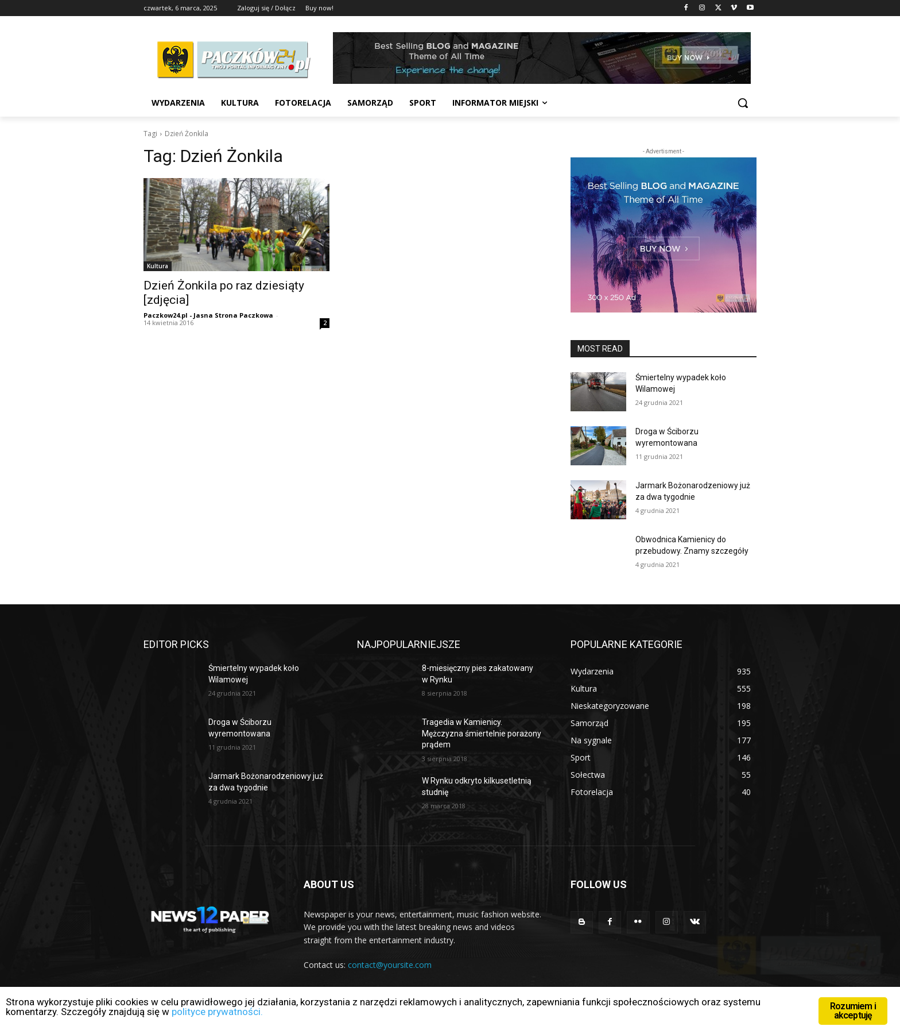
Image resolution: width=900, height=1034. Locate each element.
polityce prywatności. (218, 1012)
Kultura (157, 266)
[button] (743, 103)
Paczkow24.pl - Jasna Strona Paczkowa (208, 315)
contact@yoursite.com (390, 964)
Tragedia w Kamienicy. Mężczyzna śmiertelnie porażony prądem (481, 733)
